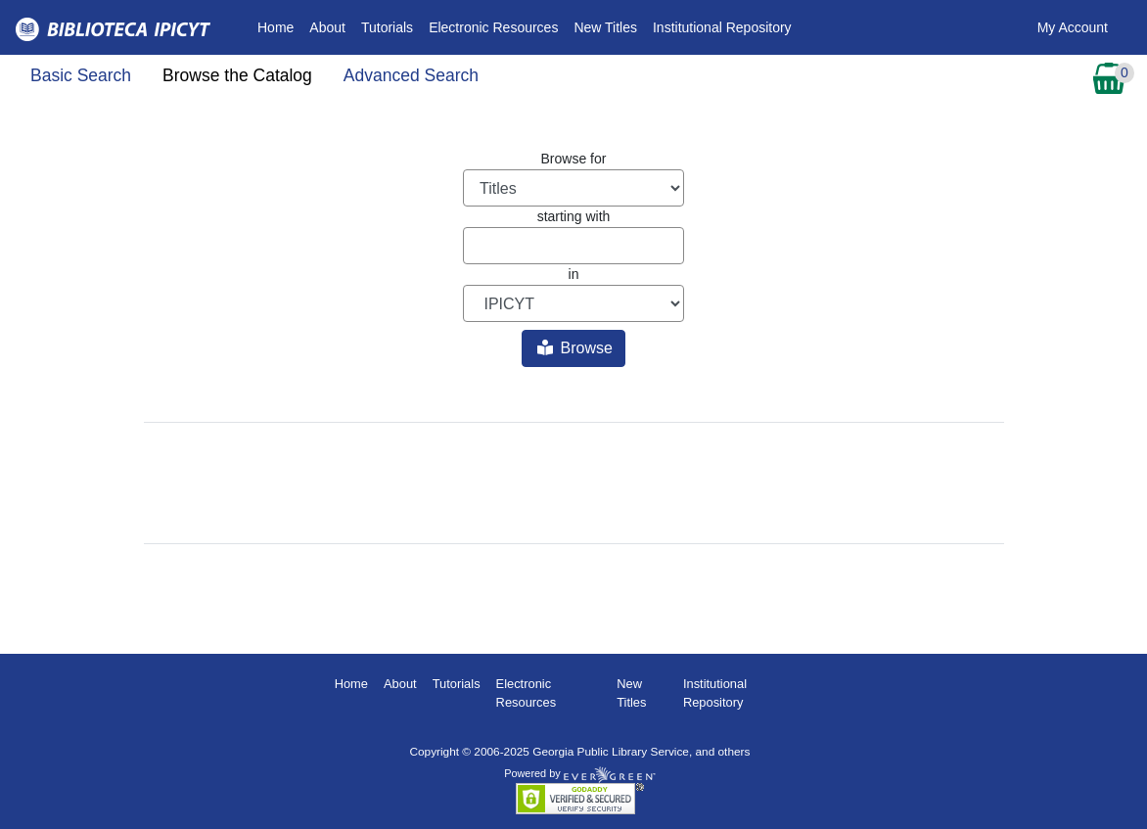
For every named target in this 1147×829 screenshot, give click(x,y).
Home (279, 26)
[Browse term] (573, 245)
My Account (1072, 27)
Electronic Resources (493, 27)
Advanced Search (411, 75)
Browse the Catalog (237, 75)
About (327, 27)
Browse (575, 348)
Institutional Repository (722, 27)
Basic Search (80, 75)
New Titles (605, 27)
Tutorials (387, 27)
